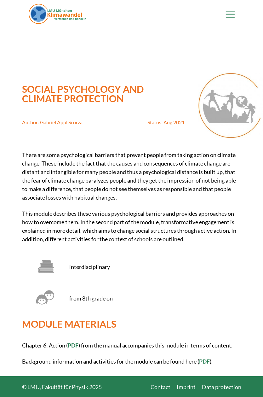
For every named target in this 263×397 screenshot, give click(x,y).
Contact (160, 386)
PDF (73, 345)
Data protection (221, 386)
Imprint (186, 386)
